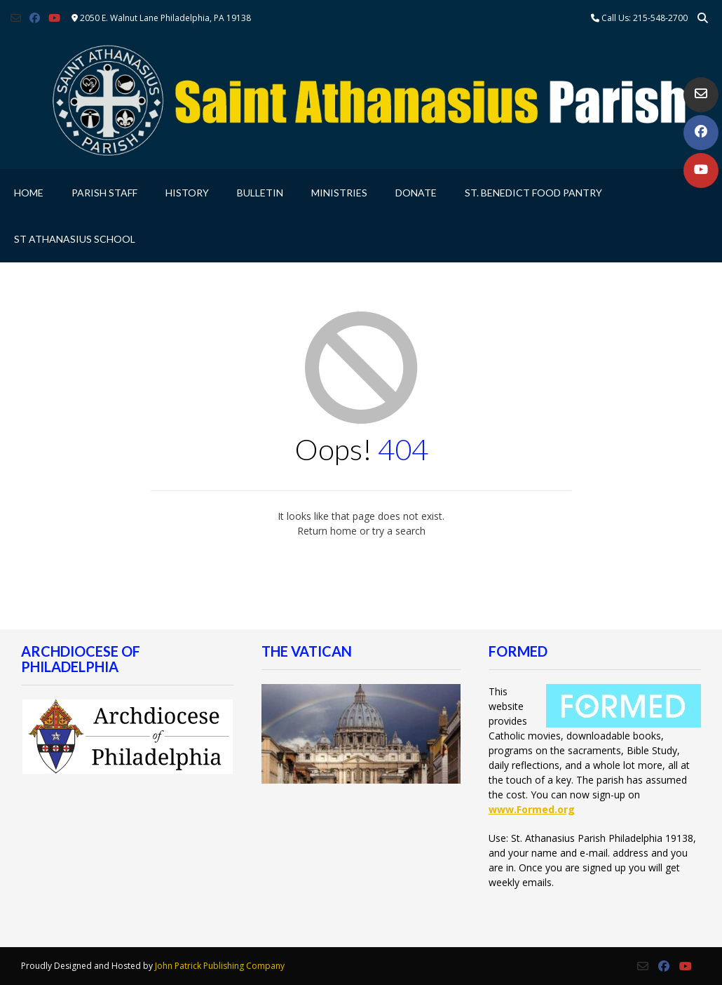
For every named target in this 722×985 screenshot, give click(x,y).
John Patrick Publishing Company (220, 966)
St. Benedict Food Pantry (533, 193)
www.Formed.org (532, 809)
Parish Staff (104, 193)
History (187, 193)
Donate (416, 193)
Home (28, 193)
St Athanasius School (74, 239)
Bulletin (260, 193)
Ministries (339, 193)
